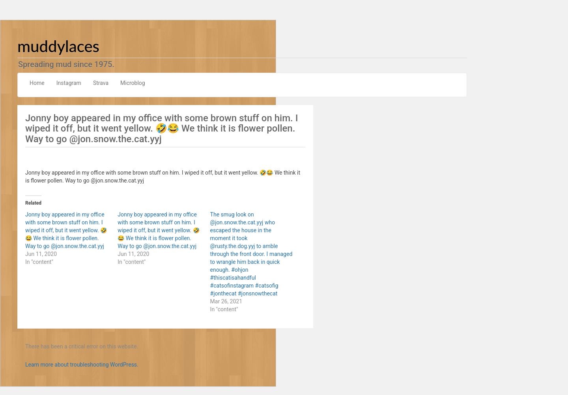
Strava (100, 83)
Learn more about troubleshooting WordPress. (81, 364)
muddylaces (58, 46)
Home (37, 83)
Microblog (132, 83)
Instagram (68, 83)
